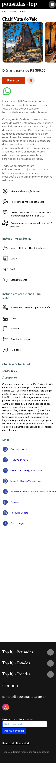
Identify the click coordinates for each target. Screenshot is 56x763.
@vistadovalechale (20, 449)
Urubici (22, 11)
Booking (14, 502)
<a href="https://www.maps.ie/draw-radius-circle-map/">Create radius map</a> (28, 572)
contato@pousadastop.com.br (24, 697)
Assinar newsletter (14, 731)
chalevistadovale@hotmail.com (26, 470)
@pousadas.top (41, 752)
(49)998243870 (19, 459)
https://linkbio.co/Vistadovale (25, 481)
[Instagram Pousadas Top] (5, 707)
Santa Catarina (9, 11)
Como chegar (17, 523)
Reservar (13, 80)
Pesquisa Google (19, 512)
